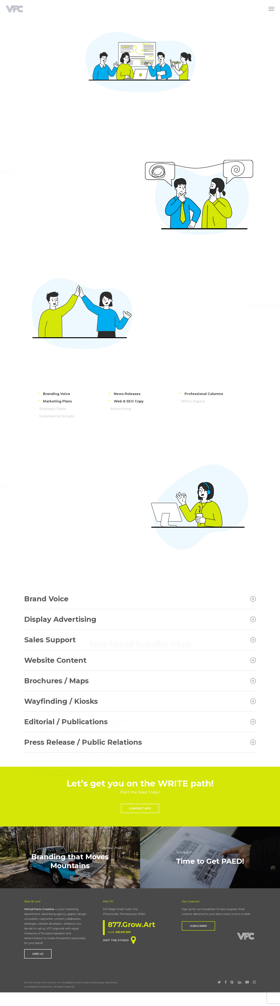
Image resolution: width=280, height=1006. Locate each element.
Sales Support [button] (140, 639)
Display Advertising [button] (140, 619)
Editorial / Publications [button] (140, 721)
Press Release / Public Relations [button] (140, 742)
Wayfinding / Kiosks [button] (140, 701)
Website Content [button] (140, 660)
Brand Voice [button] (140, 598)
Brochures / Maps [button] (140, 680)
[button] (271, 9)
